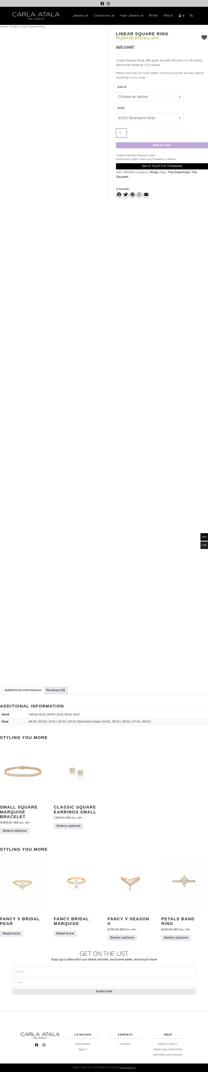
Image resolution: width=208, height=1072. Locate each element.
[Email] (104, 982)
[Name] (104, 971)
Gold (122, 86)
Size (121, 107)
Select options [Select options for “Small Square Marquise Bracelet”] (15, 831)
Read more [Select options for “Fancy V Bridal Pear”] (11, 933)
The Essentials (179, 172)
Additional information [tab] (23, 690)
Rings (14, 27)
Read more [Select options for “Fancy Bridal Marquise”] (65, 933)
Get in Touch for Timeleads (162, 166)
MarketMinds (127, 1068)
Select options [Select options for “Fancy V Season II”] (122, 937)
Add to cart (162, 145)
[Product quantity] (121, 133)
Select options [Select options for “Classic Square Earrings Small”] (68, 826)
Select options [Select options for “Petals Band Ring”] (176, 937)
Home (4, 27)
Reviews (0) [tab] (55, 690)
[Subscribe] (104, 992)
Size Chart (125, 47)
